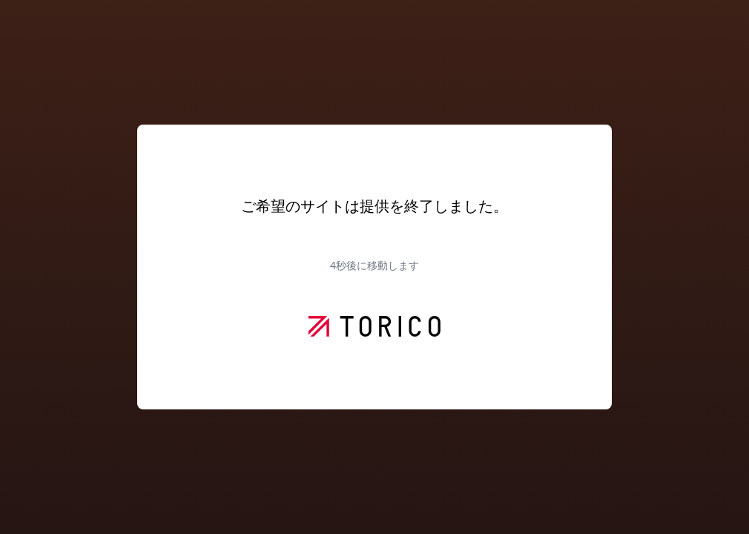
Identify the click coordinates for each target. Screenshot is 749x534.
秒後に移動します (374, 265)
